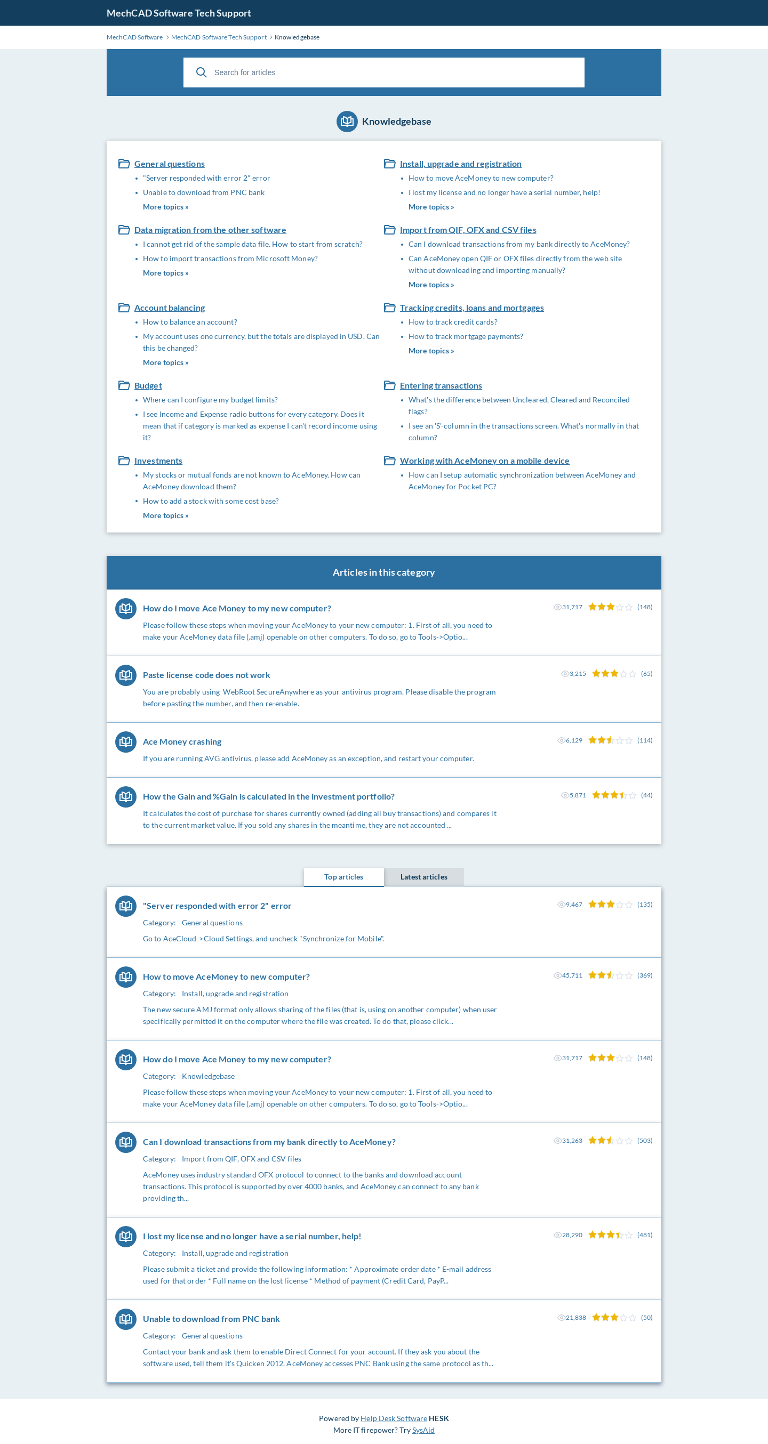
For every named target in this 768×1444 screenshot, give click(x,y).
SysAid (423, 1429)
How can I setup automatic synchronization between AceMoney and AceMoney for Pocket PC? (522, 480)
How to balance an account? (190, 321)
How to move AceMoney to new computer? (481, 177)
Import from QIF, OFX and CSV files (468, 229)
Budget (148, 385)
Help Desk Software (394, 1418)
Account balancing (169, 307)
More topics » (166, 206)
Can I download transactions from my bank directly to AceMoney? (519, 243)
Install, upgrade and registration (461, 163)
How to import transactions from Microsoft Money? (230, 258)
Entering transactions (441, 385)
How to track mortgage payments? (466, 336)
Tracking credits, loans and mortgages (472, 307)
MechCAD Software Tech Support (179, 13)
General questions (169, 163)
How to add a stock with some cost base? (211, 500)
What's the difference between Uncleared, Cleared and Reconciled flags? (519, 405)
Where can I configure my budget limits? (210, 399)
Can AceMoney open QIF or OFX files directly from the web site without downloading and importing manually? (515, 264)
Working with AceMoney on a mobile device (485, 460)
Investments (158, 460)
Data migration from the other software (210, 229)
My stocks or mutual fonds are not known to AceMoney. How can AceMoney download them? (252, 480)
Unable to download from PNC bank (204, 192)
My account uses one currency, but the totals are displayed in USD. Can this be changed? (261, 342)
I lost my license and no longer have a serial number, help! (505, 192)
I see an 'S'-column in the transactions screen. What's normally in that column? (524, 431)
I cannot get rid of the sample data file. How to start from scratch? (253, 243)
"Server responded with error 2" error (206, 177)
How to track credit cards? (453, 321)
